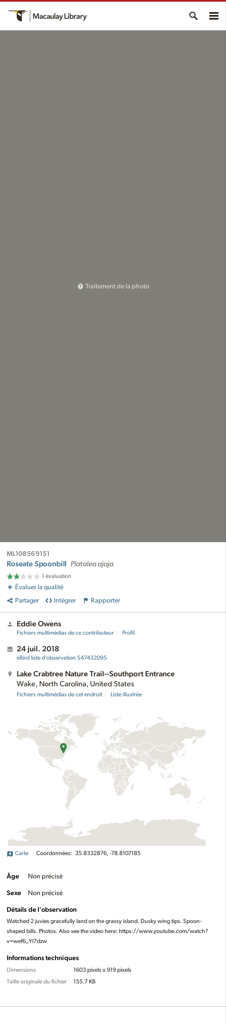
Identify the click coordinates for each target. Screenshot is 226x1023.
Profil (128, 633)
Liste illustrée (126, 695)
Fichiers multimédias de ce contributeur (65, 633)
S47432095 (62, 658)
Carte (17, 853)
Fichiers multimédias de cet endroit (59, 695)
